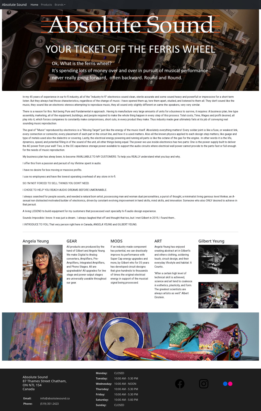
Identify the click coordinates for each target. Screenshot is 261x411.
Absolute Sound (14, 4)
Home (34, 4)
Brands (59, 4)
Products (46, 4)
